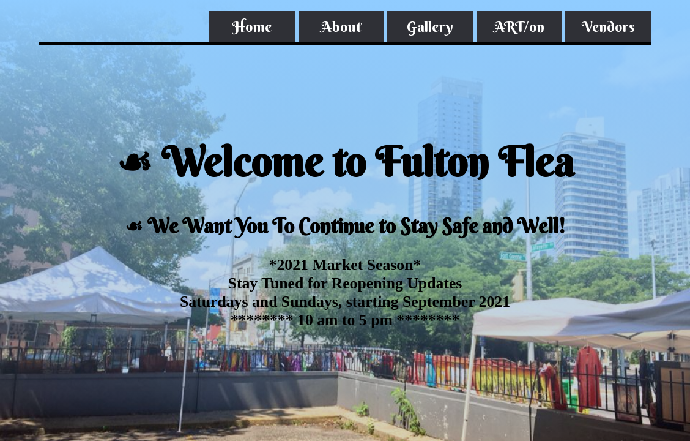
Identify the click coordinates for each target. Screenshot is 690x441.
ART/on (519, 26)
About (341, 26)
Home (252, 26)
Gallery (430, 26)
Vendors (608, 26)
